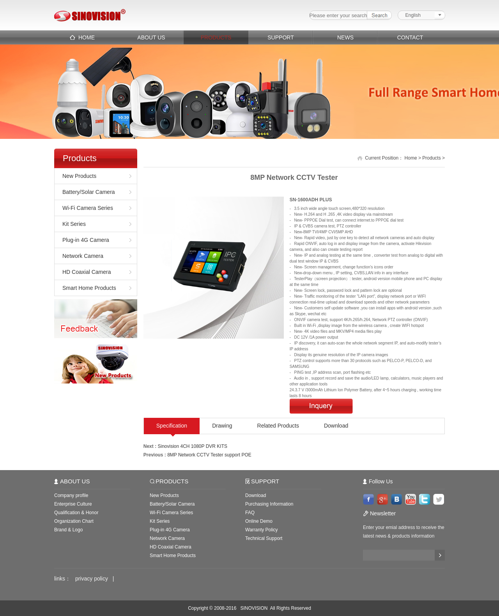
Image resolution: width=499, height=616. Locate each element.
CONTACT (410, 37)
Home (411, 158)
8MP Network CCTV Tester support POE (209, 455)
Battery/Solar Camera (88, 192)
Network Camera (82, 256)
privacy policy (91, 578)
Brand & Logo (68, 530)
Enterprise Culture (73, 504)
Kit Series (74, 224)
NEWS (345, 37)
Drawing (222, 426)
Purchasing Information (269, 504)
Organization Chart (74, 521)
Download (336, 426)
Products (431, 158)
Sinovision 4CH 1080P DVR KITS (192, 446)
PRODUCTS (216, 37)
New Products (79, 176)
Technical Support (263, 538)
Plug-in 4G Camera (85, 240)
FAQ (250, 512)
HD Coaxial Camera (86, 272)
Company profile (71, 495)
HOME (86, 37)
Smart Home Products (89, 288)
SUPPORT (280, 37)
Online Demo (259, 521)
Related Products (278, 426)
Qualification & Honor (76, 512)
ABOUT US (151, 37)
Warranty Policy (261, 530)
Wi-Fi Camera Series (87, 208)
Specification (171, 426)
